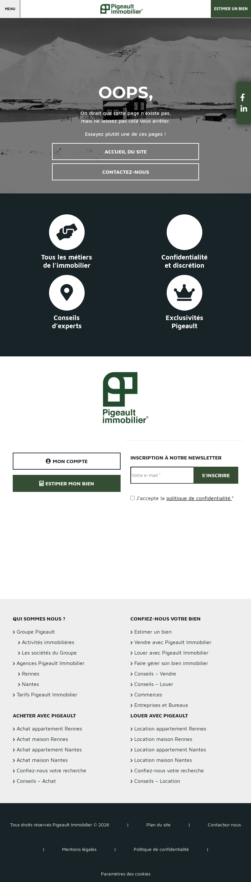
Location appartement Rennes (170, 728)
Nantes (30, 684)
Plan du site (158, 824)
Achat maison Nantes (42, 760)
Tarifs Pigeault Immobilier (47, 694)
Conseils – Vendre (155, 673)
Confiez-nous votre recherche (51, 770)
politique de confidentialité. (199, 498)
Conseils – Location (157, 781)
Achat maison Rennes (42, 739)
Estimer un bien (231, 8)
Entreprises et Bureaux (161, 705)
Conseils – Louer (153, 684)
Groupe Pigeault (36, 632)
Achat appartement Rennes (49, 728)
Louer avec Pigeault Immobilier (171, 653)
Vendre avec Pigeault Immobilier (172, 642)
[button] (244, 97)
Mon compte (67, 461)
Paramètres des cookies (125, 873)
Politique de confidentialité (161, 849)
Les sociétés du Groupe (49, 653)
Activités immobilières (48, 642)
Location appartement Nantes (170, 749)
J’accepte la (185, 498)
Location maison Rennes (163, 739)
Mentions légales (79, 849)
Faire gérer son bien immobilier (171, 663)
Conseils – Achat (36, 781)
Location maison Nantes (163, 760)
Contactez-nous (125, 172)
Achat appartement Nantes (49, 749)
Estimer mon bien (66, 483)
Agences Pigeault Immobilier (51, 663)
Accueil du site (126, 151)
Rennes (30, 673)
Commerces (148, 694)
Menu (10, 9)
